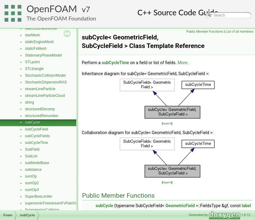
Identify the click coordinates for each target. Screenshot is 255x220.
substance (33, 169)
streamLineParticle (40, 89)
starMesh (32, 35)
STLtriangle (34, 69)
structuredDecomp (40, 109)
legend (167, 123)
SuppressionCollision (42, 210)
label (246, 205)
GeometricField (180, 205)
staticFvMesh (36, 48)
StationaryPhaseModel (43, 55)
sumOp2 (32, 183)
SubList (31, 156)
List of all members (239, 32)
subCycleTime (36, 143)
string (29, 102)
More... (184, 62)
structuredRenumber (41, 116)
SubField (32, 149)
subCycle (32, 122)
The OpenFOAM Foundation (61, 18)
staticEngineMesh (39, 42)
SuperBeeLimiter (38, 196)
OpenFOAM (52, 8)
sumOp (31, 176)
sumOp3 (32, 190)
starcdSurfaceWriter (41, 28)
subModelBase (37, 163)
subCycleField (36, 129)
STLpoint (32, 62)
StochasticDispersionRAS (46, 82)
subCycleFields (37, 136)
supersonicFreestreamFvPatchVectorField (59, 203)
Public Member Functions (204, 32)
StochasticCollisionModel (45, 75)
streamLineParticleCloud (45, 96)
